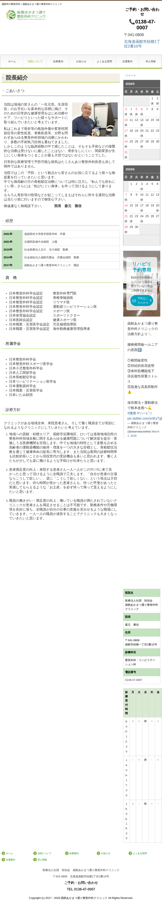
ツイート (130, 75)
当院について (35, 61)
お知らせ (81, 61)
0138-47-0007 (133, 679)
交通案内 (127, 61)
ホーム (12, 61)
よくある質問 (104, 61)
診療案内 (58, 61)
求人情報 (151, 61)
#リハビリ (144, 413)
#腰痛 (131, 413)
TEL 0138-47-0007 (81, 889)
